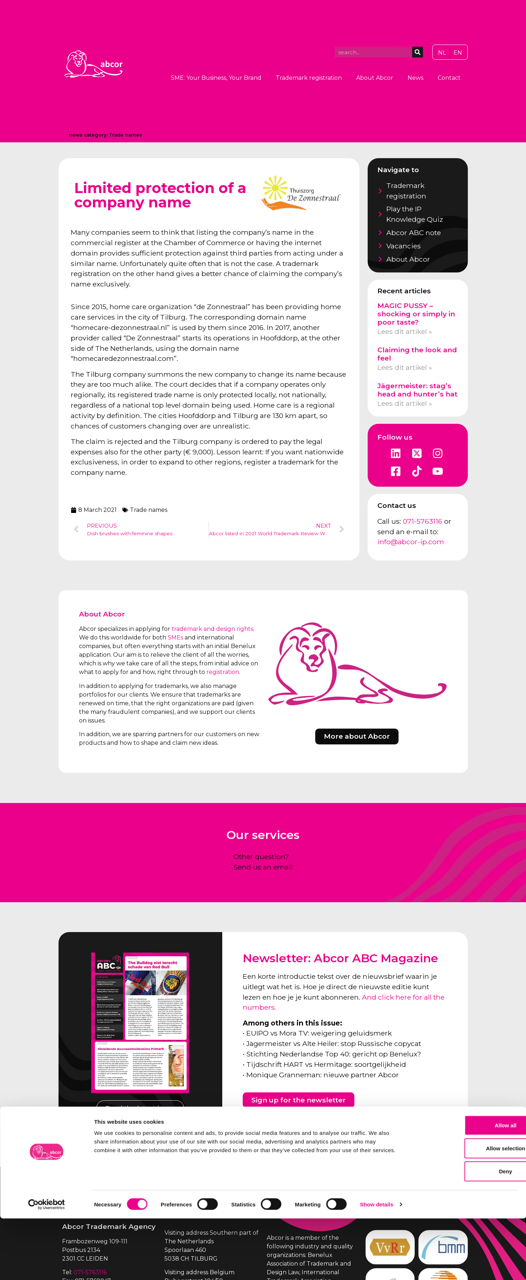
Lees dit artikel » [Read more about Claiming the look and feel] (404, 367)
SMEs (175, 637)
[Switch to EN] (458, 53)
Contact (449, 77)
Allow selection (465, 1210)
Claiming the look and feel (417, 353)
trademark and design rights (212, 628)
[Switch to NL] (442, 53)
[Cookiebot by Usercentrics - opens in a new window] (46, 1266)
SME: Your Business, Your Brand (216, 77)
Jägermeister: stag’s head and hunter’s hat (417, 389)
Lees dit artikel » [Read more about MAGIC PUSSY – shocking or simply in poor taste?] (404, 331)
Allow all (466, 1187)
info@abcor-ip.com (410, 541)
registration (222, 672)
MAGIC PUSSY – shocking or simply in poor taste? (416, 313)
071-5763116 (422, 521)
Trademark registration (309, 77)
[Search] (417, 52)
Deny (466, 1233)
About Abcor (374, 77)
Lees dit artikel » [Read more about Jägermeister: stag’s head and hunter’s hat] (404, 403)
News (415, 77)
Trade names (125, 135)
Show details (377, 1266)
